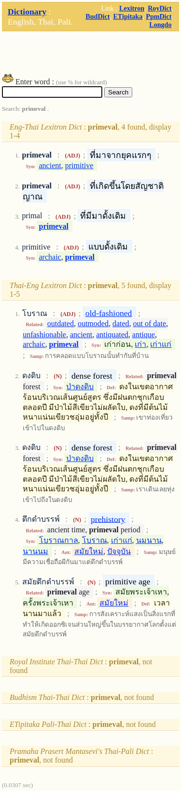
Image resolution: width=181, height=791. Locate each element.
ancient (50, 165)
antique (143, 334)
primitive (79, 165)
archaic (50, 257)
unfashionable (44, 334)
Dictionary (27, 11)
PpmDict (158, 16)
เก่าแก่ (160, 344)
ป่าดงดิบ (80, 386)
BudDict (97, 16)
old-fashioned (108, 313)
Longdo (160, 24)
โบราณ (94, 540)
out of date (149, 323)
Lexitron (131, 8)
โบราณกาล (58, 540)
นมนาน (149, 540)
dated (120, 323)
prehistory (108, 519)
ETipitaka (127, 16)
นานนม (35, 551)
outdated (60, 323)
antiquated (112, 334)
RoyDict (159, 8)
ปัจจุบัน (119, 551)
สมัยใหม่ (88, 551)
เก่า (140, 344)
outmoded (93, 323)
